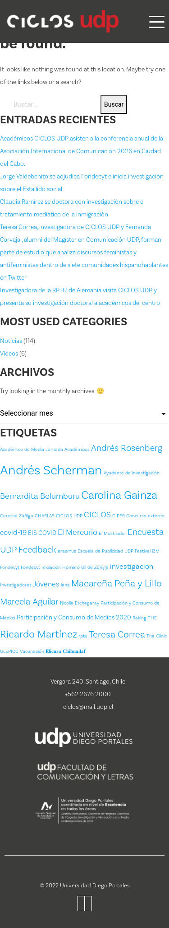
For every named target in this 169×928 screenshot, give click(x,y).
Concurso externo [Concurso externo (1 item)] (145, 516)
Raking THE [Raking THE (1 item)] (144, 618)
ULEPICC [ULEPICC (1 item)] (9, 651)
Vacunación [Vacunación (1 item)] (32, 651)
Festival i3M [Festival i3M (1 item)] (147, 551)
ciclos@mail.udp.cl (88, 707)
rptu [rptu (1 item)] (82, 636)
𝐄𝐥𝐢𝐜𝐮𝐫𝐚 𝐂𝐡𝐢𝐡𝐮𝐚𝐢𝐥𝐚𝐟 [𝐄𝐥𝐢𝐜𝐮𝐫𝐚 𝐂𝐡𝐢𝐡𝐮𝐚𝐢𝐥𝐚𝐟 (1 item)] (66, 651)
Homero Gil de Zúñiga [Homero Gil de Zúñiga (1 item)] (85, 567)
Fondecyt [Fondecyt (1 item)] (9, 567)
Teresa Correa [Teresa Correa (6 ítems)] (117, 634)
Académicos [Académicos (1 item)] (77, 449)
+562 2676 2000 (88, 694)
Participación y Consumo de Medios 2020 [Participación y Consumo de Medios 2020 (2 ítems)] (74, 618)
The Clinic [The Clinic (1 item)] (156, 636)
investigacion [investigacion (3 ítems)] (131, 566)
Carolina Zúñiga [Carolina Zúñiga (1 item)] (16, 516)
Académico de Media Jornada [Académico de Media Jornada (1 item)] (31, 449)
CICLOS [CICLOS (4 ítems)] (97, 515)
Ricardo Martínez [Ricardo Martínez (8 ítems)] (38, 634)
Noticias (11, 341)
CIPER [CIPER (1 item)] (118, 516)
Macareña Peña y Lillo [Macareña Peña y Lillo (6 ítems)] (116, 583)
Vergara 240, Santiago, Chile (87, 682)
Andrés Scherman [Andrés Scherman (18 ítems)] (51, 470)
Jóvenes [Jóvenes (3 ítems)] (46, 584)
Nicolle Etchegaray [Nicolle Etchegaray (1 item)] (79, 603)
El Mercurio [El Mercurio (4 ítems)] (77, 532)
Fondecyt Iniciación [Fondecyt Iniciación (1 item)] (41, 567)
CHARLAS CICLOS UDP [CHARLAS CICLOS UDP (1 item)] (58, 516)
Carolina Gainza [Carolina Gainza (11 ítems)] (119, 495)
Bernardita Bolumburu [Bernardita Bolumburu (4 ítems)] (40, 496)
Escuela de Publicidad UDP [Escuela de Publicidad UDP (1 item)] (105, 551)
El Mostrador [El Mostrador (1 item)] (112, 533)
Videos (9, 354)
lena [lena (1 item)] (65, 585)
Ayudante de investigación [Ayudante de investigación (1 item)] (132, 473)
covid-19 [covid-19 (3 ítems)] (13, 532)
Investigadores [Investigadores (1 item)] (16, 585)
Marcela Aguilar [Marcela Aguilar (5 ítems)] (29, 602)
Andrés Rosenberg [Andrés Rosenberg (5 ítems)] (126, 448)
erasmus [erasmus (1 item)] (67, 551)
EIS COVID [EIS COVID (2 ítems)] (42, 533)
